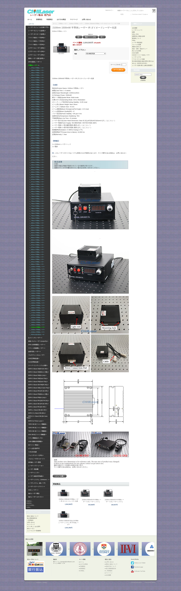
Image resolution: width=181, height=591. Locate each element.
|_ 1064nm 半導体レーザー (37, 271)
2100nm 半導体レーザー (76, 23)
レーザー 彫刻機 (33, 469)
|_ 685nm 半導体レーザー (36, 184)
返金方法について (111, 566)
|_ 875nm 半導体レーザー (36, 247)
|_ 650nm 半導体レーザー (36, 167)
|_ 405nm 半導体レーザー (36, 77)
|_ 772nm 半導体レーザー (36, 206)
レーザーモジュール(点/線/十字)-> (38, 27)
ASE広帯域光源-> (33, 358)
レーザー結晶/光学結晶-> (36, 476)
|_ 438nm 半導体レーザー (36, 99)
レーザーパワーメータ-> (35, 466)
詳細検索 (143, 80)
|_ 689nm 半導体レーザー (36, 186)
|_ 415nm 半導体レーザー (36, 82)
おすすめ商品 (61, 19)
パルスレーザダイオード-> (36, 459)
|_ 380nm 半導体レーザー (36, 70)
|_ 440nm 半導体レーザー (36, 102)
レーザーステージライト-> (36, 486)
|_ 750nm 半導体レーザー (36, 198)
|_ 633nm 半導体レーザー (36, 155)
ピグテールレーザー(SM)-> (36, 51)
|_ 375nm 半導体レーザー (36, 68)
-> (33, 65)
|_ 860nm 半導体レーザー (36, 240)
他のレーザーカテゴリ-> (35, 497)
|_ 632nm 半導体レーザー (36, 152)
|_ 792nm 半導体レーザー (36, 215)
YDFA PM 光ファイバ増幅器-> (37, 427)
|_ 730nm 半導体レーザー (36, 196)
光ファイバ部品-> (33, 445)
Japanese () (108, 10)
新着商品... (29, 503)
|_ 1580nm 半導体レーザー (37, 295)
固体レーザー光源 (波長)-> (36, 58)
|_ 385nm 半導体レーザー (36, 72)
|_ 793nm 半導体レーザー (36, 218)
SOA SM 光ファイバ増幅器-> (37, 434)
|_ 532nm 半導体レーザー (36, 150)
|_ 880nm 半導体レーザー (36, 249)
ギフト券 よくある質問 (33, 526)
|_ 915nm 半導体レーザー (36, 254)
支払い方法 (135, 34)
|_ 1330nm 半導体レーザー (37, 281)
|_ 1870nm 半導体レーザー (37, 315)
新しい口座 (151, 14)
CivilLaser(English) (137, 6)
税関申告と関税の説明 (138, 36)
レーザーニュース (137, 30)
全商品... (28, 507)
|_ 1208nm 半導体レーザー (37, 274)
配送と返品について (32, 516)
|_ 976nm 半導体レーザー (36, 261)
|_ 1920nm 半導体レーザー (37, 320)
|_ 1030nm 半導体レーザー (37, 266)
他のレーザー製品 (33, 493)
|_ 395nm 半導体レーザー (36, 75)
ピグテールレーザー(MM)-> (36, 48)
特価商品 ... (29, 501)
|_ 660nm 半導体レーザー (36, 174)
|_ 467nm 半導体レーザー (36, 128)
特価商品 (50, 19)
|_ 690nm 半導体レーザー (36, 189)
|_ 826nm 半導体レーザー (36, 228)
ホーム (29, 19)
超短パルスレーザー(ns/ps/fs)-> (38, 341)
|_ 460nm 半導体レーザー (36, 118)
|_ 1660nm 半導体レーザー (37, 310)
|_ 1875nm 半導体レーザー (37, 317)
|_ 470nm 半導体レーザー (36, 131)
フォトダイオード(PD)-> (36, 455)
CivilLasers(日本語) (124, 6)
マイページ (74, 19)
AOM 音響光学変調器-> (35, 441)
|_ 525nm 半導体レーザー (36, 143)
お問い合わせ (86, 19)
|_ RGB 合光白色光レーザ (36, 334)
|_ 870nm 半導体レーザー (36, 245)
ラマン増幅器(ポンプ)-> (35, 438)
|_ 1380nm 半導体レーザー (37, 283)
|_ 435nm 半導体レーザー (36, 97)
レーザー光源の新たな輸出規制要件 (142, 65)
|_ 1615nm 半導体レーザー (37, 300)
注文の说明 (135, 53)
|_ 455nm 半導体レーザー (36, 114)
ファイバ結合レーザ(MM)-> (36, 37)
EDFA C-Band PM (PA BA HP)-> (38, 391)
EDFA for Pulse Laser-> (36, 421)
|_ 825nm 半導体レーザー (36, 225)
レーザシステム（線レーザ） (37, 483)
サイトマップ (31, 524)
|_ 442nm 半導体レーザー (36, 104)
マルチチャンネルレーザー (36, 355)
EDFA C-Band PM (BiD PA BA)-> (38, 400)
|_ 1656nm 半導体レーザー (37, 308)
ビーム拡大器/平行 (34, 448)
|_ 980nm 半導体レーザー (36, 264)
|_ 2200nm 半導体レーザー (37, 329)
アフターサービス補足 (138, 59)
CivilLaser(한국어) (150, 6)
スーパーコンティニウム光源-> (38, 365)
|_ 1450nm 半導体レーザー (37, 286)
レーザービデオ (136, 57)
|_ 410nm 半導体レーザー (36, 80)
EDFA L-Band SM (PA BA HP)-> (38, 404)
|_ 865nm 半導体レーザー (36, 242)
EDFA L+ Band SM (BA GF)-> (37, 410)
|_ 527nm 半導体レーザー (36, 145)
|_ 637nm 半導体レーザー (36, 160)
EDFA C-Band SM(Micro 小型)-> (38, 372)
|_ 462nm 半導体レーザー (36, 123)
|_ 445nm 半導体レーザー (36, 109)
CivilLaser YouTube (138, 571)
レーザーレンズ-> (33, 472)
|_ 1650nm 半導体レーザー (37, 303)
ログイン (127, 14)
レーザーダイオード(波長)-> (37, 34)
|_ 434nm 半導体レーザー (36, 94)
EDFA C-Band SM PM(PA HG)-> (38, 385)
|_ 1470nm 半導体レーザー (37, 288)
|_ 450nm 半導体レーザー (36, 111)
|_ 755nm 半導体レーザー (36, 201)
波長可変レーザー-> (34, 351)
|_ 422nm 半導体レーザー (36, 87)
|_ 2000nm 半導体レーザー (37, 325)
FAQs (133, 40)
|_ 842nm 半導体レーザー (36, 232)
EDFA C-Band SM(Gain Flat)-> (38, 378)
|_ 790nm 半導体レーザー (36, 213)
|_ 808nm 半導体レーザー (36, 223)
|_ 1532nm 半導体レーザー (37, 291)
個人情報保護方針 (32, 518)
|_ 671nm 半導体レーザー (36, 181)
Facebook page (137, 567)
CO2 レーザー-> (33, 490)
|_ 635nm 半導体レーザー (36, 157)
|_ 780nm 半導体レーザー (36, 208)
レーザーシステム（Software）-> (38, 479)
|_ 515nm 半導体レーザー (36, 138)
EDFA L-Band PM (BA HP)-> (37, 407)
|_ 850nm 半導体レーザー (36, 237)
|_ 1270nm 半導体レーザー (37, 276)
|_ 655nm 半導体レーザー (36, 169)
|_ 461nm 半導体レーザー (36, 121)
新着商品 (39, 19)
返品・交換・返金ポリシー (139, 48)
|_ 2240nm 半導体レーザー (37, 332)
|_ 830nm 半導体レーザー (36, 230)
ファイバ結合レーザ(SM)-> (36, 41)
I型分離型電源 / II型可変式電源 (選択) (84, 123)
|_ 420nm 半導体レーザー (36, 85)
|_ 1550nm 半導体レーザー (37, 293)
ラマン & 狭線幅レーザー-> (36, 348)
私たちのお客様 (136, 50)
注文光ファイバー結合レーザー (141, 55)
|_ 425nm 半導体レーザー (36, 89)
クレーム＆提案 (136, 44)
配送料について (136, 38)
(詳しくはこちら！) (108, 120)
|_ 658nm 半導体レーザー (36, 172)
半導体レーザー (63, 23)
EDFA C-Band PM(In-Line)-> (37, 397)
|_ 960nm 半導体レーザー (36, 259)
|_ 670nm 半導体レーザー (36, 179)
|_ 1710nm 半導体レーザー (37, 312)
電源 (75, 53)
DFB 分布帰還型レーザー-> (36, 344)
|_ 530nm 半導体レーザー (36, 148)
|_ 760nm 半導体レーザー (36, 203)
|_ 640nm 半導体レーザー (36, 165)
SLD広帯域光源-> (33, 362)
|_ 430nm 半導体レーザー (36, 92)
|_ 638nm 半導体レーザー (36, 162)
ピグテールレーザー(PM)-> (36, 55)
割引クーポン (31, 528)
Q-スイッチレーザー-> (35, 338)
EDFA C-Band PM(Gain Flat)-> (38, 381)
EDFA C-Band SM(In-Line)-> (37, 375)
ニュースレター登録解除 (34, 530)
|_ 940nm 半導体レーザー (36, 257)
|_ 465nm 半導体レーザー (36, 126)
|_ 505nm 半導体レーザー (36, 135)
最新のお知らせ (136, 46)
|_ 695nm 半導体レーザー (36, 191)
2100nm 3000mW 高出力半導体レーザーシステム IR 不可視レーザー (69, 522)
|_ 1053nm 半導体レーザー (37, 269)
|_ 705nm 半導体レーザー (36, 194)
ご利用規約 (30, 520)
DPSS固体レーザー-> (35, 62)
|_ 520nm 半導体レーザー (36, 140)
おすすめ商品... (30, 505)
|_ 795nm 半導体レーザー (36, 220)
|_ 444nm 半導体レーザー (36, 106)
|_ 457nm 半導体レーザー (36, 116)
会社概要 (134, 28)
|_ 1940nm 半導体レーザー (37, 322)
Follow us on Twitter (138, 562)
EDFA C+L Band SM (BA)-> (37, 413)
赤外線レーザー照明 (34, 462)
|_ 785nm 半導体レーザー (36, 211)
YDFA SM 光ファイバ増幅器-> (37, 424)
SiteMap (44, 582)
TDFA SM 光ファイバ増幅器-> (37, 431)
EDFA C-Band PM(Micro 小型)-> (38, 394)
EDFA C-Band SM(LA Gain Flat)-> (39, 388)
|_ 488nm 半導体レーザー (36, 133)
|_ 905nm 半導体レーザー (36, 252)
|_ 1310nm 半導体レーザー (37, 278)
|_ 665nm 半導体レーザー (36, 177)
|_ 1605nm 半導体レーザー (37, 298)
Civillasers (39, 582)
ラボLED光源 (32, 452)
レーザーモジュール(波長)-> (37, 31)
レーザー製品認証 (137, 42)
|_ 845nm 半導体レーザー (36, 235)
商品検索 (137, 70)
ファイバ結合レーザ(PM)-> (36, 44)
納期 (133, 32)
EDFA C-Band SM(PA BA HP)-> (38, 369)
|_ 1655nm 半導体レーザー (37, 305)
